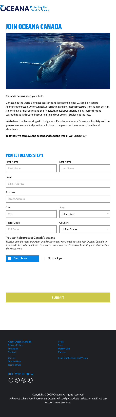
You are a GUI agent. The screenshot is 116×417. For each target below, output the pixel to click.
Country (64, 222)
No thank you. (56, 258)
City (8, 207)
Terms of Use (14, 364)
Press (61, 341)
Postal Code (13, 222)
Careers (62, 352)
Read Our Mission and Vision (73, 357)
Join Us (11, 357)
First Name (12, 161)
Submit (58, 297)
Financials (13, 348)
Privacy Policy (15, 345)
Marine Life (64, 348)
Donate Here (14, 361)
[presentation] (31, 278)
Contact (12, 352)
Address (10, 192)
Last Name (65, 161)
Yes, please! (21, 258)
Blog (60, 345)
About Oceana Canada (19, 341)
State (62, 207)
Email (9, 176)
